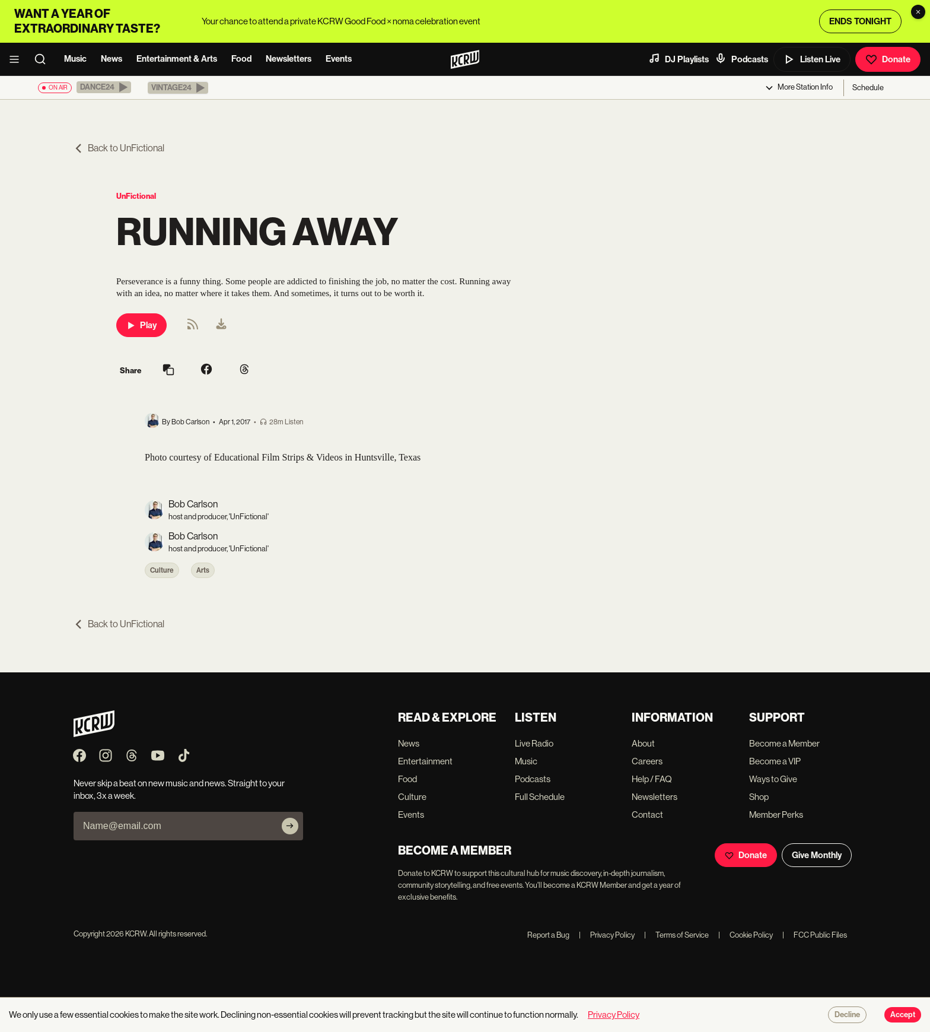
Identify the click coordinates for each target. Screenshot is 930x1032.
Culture (162, 570)
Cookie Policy (745, 935)
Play (141, 325)
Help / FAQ (652, 779)
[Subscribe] (290, 826)
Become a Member (784, 743)
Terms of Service (676, 935)
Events (339, 58)
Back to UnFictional (119, 148)
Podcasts (741, 59)
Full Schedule (540, 797)
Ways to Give (773, 779)
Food (241, 58)
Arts (202, 570)
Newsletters (288, 58)
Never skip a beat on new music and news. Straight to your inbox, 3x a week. (179, 789)
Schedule (868, 87)
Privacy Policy (607, 935)
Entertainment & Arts (176, 58)
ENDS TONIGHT (860, 21)
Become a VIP (775, 761)
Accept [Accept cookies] (902, 1015)
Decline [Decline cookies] (847, 1015)
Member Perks (776, 814)
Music (75, 58)
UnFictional (136, 196)
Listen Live (812, 59)
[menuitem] (221, 325)
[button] (104, 87)
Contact (647, 814)
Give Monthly (817, 855)
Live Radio (534, 743)
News (111, 58)
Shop (759, 797)
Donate (887, 59)
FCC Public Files (814, 935)
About (643, 743)
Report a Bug (548, 935)
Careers (647, 761)
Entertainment (425, 761)
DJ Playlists (678, 59)
